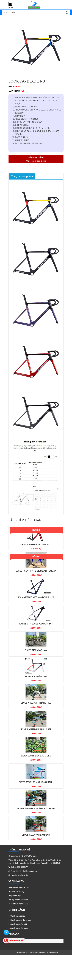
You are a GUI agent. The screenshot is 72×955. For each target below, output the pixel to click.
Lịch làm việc (15, 896)
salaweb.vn (53, 952)
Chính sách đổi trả (17, 916)
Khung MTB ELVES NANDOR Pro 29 (36, 597)
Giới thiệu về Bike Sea (19, 887)
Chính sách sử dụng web (20, 920)
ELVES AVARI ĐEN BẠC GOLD (36, 756)
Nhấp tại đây (23, 875)
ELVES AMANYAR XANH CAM (36, 729)
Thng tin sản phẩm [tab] (22, 176)
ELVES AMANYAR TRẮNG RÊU (36, 703)
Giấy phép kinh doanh (18, 900)
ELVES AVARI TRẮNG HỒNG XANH (36, 782)
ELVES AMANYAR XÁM (35, 650)
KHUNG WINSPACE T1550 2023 (36, 544)
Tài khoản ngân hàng (18, 904)
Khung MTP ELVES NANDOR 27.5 (36, 624)
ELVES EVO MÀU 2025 (36, 676)
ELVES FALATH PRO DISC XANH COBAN (36, 571)
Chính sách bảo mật (18, 924)
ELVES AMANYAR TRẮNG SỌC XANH (36, 808)
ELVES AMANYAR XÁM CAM (36, 835)
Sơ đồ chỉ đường (16, 891)
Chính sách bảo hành (18, 928)
